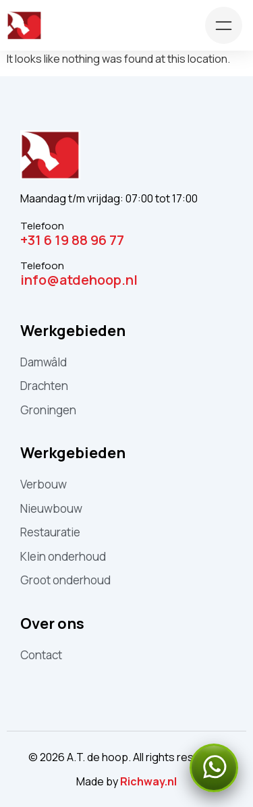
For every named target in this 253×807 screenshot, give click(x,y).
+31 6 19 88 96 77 (72, 240)
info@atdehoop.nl (79, 280)
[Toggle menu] (223, 25)
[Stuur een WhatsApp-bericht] (214, 768)
